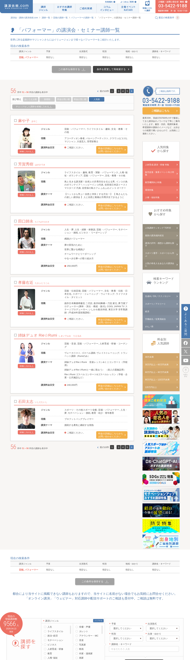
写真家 (82, 644)
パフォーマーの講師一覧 (82, 17)
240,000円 (72, 385)
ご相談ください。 (76, 147)
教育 (50, 653)
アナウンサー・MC (88, 635)
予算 (113, 623)
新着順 (47, 99)
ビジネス (52, 644)
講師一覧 (46, 17)
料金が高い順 (63, 99)
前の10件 (104, 91)
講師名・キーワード (121, 644)
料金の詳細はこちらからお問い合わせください (110, 150)
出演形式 (152, 623)
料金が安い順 (80, 99)
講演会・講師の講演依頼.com (24, 17)
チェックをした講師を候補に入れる (32, 106)
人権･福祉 (53, 658)
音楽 (81, 640)
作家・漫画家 (86, 653)
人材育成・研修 (55, 649)
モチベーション (55, 640)
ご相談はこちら (160, 110)
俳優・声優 (84, 627)
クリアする (98, 620)
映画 (81, 649)
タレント (83, 631)
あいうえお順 (30, 99)
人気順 (97, 99)
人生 (50, 627)
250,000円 (72, 266)
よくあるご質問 (127, 2)
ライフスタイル (55, 631)
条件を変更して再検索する (111, 69)
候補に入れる (25, 151)
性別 (113, 633)
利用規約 (109, 2)
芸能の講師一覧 (60, 17)
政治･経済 (53, 635)
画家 (81, 658)
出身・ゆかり (154, 633)
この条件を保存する (69, 69)
